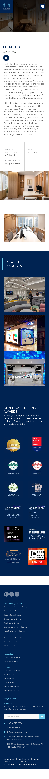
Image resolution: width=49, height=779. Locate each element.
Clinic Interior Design (12, 611)
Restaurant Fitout (11, 686)
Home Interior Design (13, 642)
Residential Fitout (11, 690)
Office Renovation (12, 657)
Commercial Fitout (12, 670)
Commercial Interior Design (16, 607)
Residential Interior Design (15, 638)
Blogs (19, 759)
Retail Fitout (9, 678)
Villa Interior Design (12, 646)
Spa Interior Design (12, 623)
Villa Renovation (11, 661)
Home (6, 759)
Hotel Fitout (9, 674)
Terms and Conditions (13, 764)
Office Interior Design (13, 619)
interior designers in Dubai (30, 95)
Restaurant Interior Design (15, 627)
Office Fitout (9, 682)
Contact (27, 759)
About (13, 759)
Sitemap (36, 759)
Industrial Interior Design (14, 631)
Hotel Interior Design (12, 615)
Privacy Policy (30, 764)
